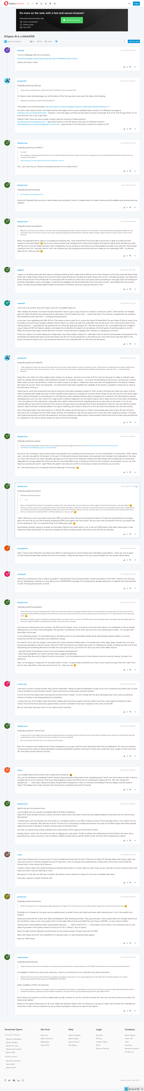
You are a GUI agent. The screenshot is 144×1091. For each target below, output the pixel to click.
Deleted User (22, 143)
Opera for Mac (12, 1042)
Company (130, 1029)
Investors (128, 1045)
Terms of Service (102, 1048)
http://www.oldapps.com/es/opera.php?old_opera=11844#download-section (47, 59)
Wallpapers (45, 1042)
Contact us (129, 1052)
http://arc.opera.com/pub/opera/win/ (32, 113)
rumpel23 (21, 303)
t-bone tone (22, 684)
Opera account (47, 1038)
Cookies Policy (102, 1042)
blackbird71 (22, 81)
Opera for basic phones (15, 1071)
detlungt (20, 50)
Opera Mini (10, 1064)
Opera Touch (11, 1067)
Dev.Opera (72, 1045)
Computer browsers (12, 1035)
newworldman (22, 957)
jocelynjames (22, 548)
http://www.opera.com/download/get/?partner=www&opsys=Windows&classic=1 (76, 107)
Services (45, 1029)
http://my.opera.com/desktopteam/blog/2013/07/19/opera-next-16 (42, 160)
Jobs (127, 1042)
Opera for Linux (12, 1046)
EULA (98, 1045)
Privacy (99, 1038)
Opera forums (73, 1042)
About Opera (130, 1035)
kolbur (19, 770)
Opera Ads (45, 1045)
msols (19, 855)
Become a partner (132, 1048)
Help (70, 1029)
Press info (129, 1038)
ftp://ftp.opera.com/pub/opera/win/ (31, 122)
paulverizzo (21, 897)
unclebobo (21, 574)
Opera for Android (13, 1061)
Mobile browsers (11, 1057)
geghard (20, 270)
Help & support (74, 1035)
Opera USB (10, 1052)
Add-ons (44, 1035)
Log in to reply (134, 41)
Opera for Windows (14, 41)
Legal (99, 1029)
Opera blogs (73, 1038)
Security (99, 1035)
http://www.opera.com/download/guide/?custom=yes (38, 124)
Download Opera (73, 20)
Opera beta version (14, 1049)
